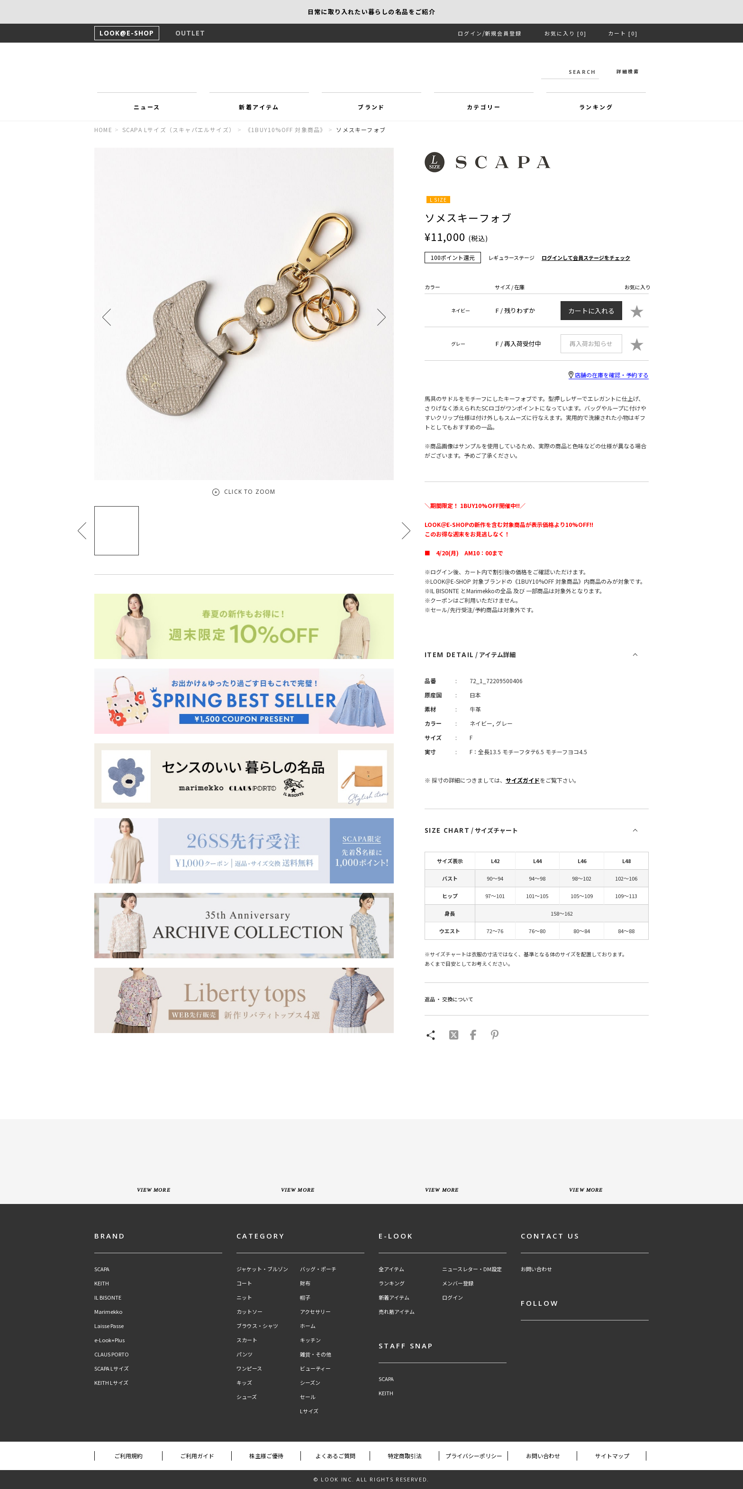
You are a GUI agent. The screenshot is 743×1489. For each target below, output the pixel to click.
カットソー (249, 1311)
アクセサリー (315, 1311)
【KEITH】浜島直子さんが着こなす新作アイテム (371, 11)
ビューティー (315, 1368)
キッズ (244, 1382)
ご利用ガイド (197, 1456)
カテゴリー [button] (484, 107)
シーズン (310, 1382)
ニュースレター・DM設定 (472, 1269)
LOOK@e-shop (371, 70)
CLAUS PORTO (111, 1354)
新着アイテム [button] (259, 107)
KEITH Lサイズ (111, 1382)
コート (244, 1283)
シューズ (246, 1397)
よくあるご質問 (335, 1456)
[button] (381, 317)
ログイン (470, 33)
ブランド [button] (371, 107)
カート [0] (623, 33)
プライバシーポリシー (473, 1456)
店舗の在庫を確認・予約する (609, 375)
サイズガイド (523, 780)
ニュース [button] (147, 107)
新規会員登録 (503, 33)
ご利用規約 (128, 1456)
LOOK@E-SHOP (127, 32)
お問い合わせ (536, 1269)
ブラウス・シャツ (257, 1326)
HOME (103, 129)
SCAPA (101, 1269)
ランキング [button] (596, 107)
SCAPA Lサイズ (111, 1368)
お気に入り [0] (565, 33)
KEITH (101, 1283)
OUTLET (190, 32)
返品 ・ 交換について (449, 999)
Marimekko (108, 1311)
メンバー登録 (457, 1283)
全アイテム (391, 1269)
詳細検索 (627, 71)
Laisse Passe (109, 1326)
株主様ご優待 (266, 1456)
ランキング (392, 1283)
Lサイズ (309, 1411)
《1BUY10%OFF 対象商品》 (285, 129)
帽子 (305, 1297)
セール (308, 1397)
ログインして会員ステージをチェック (586, 257)
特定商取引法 (405, 1456)
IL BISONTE (107, 1297)
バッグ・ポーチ (318, 1269)
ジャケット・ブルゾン (262, 1269)
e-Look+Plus (109, 1340)
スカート (246, 1340)
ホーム (308, 1326)
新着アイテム (394, 1297)
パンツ (244, 1354)
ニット (244, 1297)
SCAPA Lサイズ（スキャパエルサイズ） (178, 129)
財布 (305, 1283)
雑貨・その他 (315, 1354)
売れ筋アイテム (397, 1311)
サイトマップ (612, 1456)
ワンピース (249, 1368)
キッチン (310, 1340)
